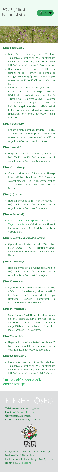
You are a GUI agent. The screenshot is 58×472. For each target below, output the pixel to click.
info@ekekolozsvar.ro (25, 412)
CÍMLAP (45, 13)
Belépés (52, 398)
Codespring (25, 462)
